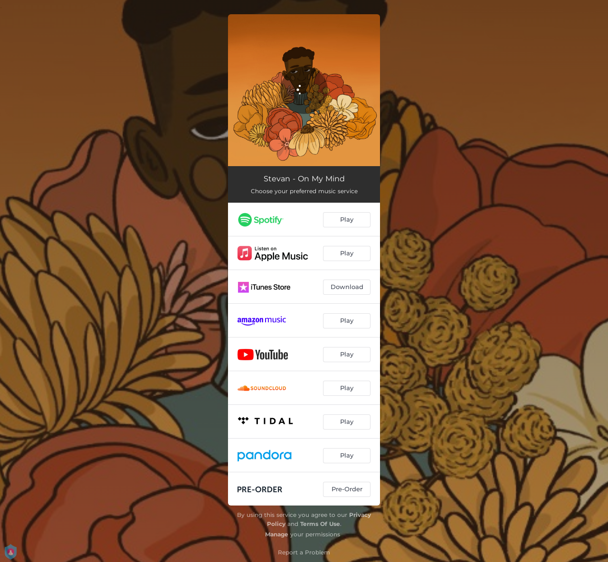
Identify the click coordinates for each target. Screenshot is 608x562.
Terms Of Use (320, 523)
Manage (276, 534)
